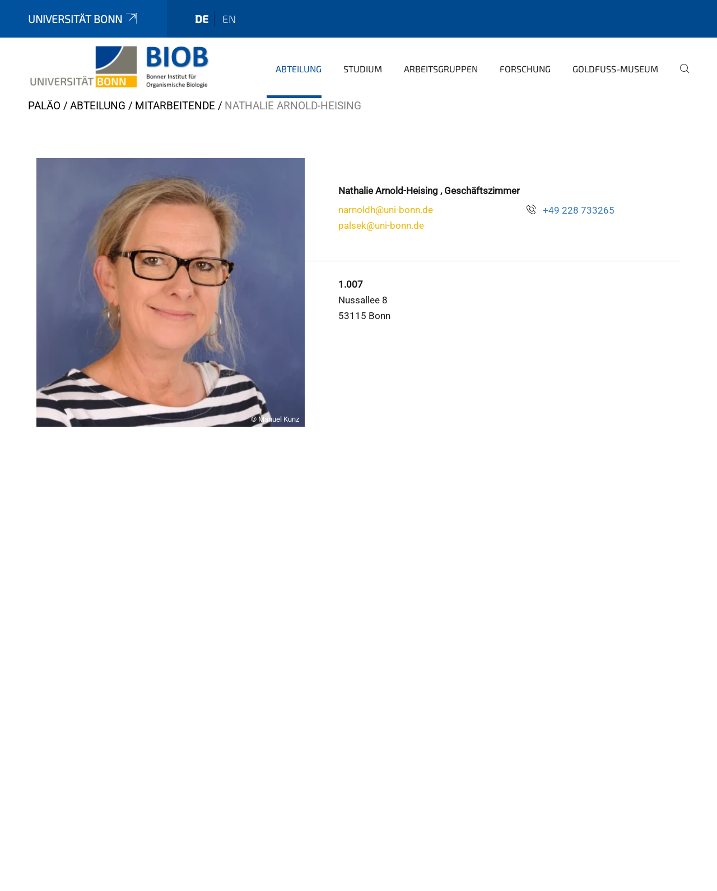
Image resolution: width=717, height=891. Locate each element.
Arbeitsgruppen (441, 68)
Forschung (525, 68)
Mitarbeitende (175, 105)
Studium (362, 68)
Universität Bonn (83, 18)
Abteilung (299, 68)
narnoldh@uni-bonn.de (385, 209)
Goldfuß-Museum (615, 68)
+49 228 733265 (578, 210)
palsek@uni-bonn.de (381, 225)
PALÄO (44, 105)
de (201, 18)
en (229, 18)
